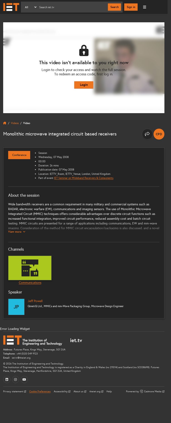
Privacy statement (13, 391)
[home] (4, 123)
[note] (159, 134)
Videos (15, 123)
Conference (19, 155)
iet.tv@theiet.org (20, 357)
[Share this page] (147, 134)
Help (109, 391)
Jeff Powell (35, 301)
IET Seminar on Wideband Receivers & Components (83, 178)
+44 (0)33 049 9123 (27, 353)
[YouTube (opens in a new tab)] (24, 379)
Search (114, 7)
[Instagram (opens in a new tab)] (15, 379)
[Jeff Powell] (16, 307)
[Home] (11, 7)
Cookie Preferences (40, 391)
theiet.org (95, 391)
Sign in (131, 7)
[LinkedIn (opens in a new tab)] (6, 379)
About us (79, 391)
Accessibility (61, 391)
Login (84, 85)
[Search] (72, 7)
